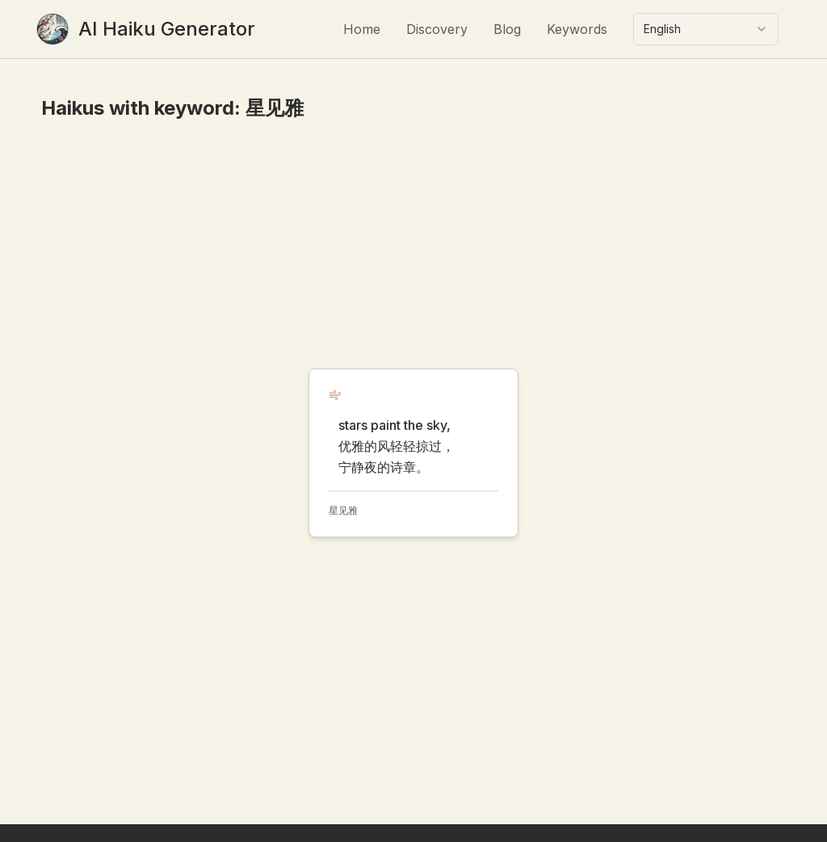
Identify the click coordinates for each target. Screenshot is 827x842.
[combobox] (706, 29)
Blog (507, 29)
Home (361, 29)
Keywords (577, 29)
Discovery (437, 29)
